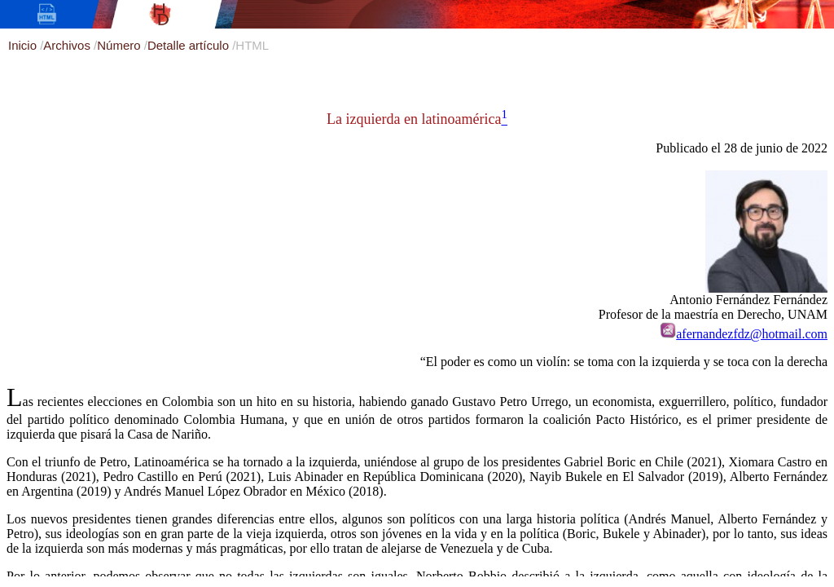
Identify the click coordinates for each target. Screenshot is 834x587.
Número (120, 45)
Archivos (68, 45)
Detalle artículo (189, 45)
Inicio (24, 45)
